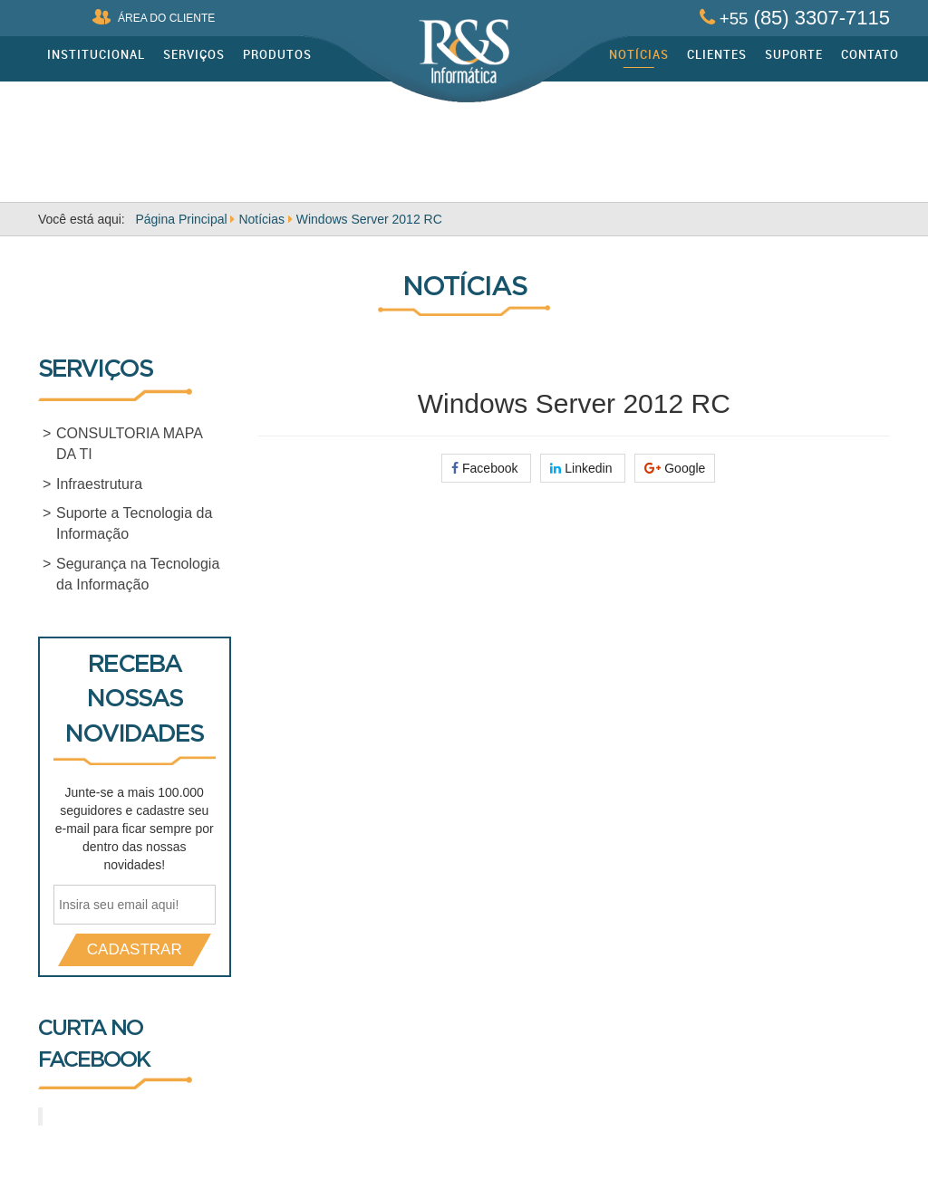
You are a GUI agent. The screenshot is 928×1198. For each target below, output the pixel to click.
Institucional (96, 54)
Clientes (717, 54)
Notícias (639, 54)
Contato (870, 54)
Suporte (794, 54)
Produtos (277, 54)
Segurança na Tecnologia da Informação (137, 574)
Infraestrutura (99, 484)
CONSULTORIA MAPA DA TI (129, 444)
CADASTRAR (134, 949)
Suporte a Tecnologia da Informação (134, 523)
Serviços (194, 54)
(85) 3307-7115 (795, 17)
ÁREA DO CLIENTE (153, 16)
